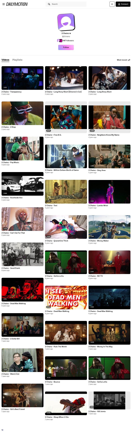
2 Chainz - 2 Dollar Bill (11, 339)
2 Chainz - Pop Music (10, 162)
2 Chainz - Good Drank (11, 268)
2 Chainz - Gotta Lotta (54, 276)
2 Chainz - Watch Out (10, 374)
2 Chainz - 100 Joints (97, 411)
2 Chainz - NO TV (96, 276)
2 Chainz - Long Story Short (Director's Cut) (63, 92)
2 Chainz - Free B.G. (53, 135)
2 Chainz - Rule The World (56, 347)
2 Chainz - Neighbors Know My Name (104, 135)
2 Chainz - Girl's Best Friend (13, 409)
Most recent (123, 60)
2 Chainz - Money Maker (99, 241)
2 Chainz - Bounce (52, 382)
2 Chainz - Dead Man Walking (14, 304)
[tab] (5, 60)
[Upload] (112, 4)
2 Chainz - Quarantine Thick (56, 241)
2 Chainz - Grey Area (97, 170)
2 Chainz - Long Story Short (100, 92)
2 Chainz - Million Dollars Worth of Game (62, 170)
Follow (66, 47)
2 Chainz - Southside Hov (12, 198)
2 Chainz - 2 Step (9, 127)
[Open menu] (4, 4)
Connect (123, 4)
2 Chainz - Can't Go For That (13, 233)
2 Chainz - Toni (51, 206)
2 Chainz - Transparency (11, 92)
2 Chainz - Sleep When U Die (57, 417)
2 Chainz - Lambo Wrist (98, 206)
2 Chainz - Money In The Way (101, 347)
